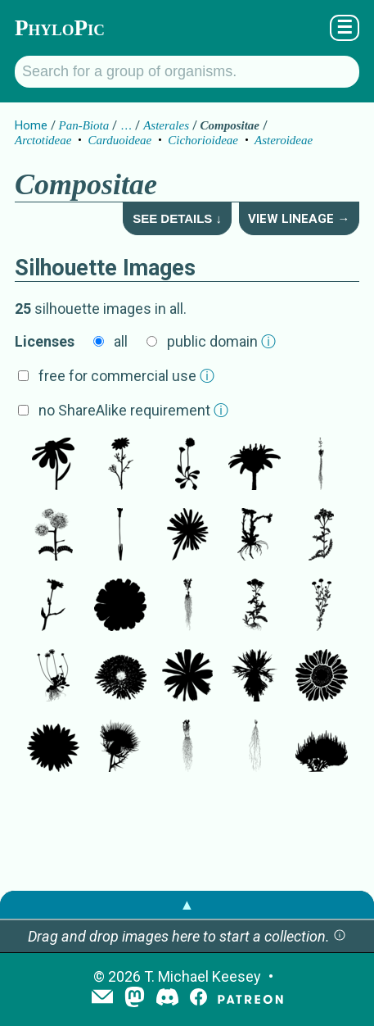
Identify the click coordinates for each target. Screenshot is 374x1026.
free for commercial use (126, 375)
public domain (221, 341)
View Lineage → (298, 218)
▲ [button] (187, 904)
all (121, 341)
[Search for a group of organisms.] (187, 72)
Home (31, 125)
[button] (339, 936)
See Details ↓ (177, 218)
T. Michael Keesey (202, 976)
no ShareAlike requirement (133, 410)
